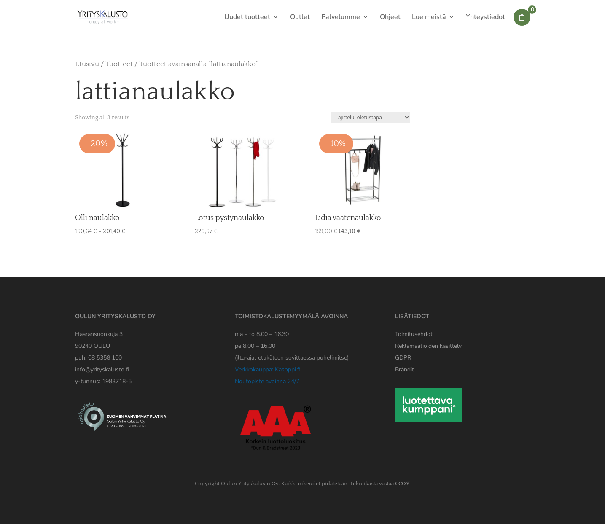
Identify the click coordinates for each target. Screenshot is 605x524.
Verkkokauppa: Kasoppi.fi (268, 369)
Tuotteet (119, 64)
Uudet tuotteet (247, 17)
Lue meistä (429, 17)
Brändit (404, 369)
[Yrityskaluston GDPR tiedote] (403, 358)
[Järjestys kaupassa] (370, 117)
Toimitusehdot (414, 334)
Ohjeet (390, 17)
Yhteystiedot (485, 17)
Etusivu (87, 64)
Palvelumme (340, 17)
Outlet (300, 17)
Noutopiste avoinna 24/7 (267, 381)
